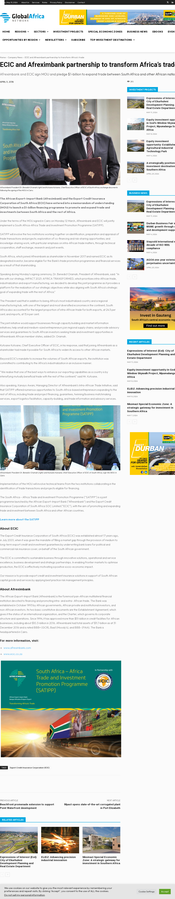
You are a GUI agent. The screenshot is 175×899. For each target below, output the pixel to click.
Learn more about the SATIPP (19, 519)
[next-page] (7, 874)
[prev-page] (2, 874)
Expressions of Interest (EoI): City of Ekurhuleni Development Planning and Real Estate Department (18, 861)
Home (3, 57)
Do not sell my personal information (24, 895)
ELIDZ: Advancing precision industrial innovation (58, 858)
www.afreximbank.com (17, 647)
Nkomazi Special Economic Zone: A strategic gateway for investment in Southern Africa (100, 861)
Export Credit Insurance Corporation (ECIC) (30, 767)
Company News (15, 57)
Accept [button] (165, 891)
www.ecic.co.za (13, 654)
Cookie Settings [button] (146, 891)
